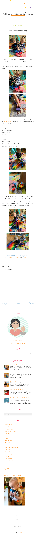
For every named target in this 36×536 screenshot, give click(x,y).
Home (18, 303)
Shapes (7, 456)
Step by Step (8, 458)
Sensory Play (8, 454)
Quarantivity (8, 451)
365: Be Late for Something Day (17, 389)
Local (6, 438)
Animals (7, 427)
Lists (6, 436)
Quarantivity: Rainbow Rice (16, 373)
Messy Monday (8, 440)
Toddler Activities (9, 460)
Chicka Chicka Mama (18, 13)
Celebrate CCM (9, 429)
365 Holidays (20, 259)
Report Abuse (8, 469)
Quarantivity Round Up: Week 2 (17, 364)
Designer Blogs (21, 534)
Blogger (20, 532)
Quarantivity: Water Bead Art (16, 381)
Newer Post (5, 303)
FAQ (17, 519)
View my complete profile (18, 343)
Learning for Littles (10, 431)
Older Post (31, 303)
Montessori (8, 445)
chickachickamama (18, 340)
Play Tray (7, 449)
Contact (17, 523)
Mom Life (7, 442)
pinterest (25, 255)
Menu (18, 22)
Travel (6, 463)
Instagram (17, 526)
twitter (19, 255)
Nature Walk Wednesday (11, 447)
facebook (13, 255)
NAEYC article (7, 121)
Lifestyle (7, 433)
